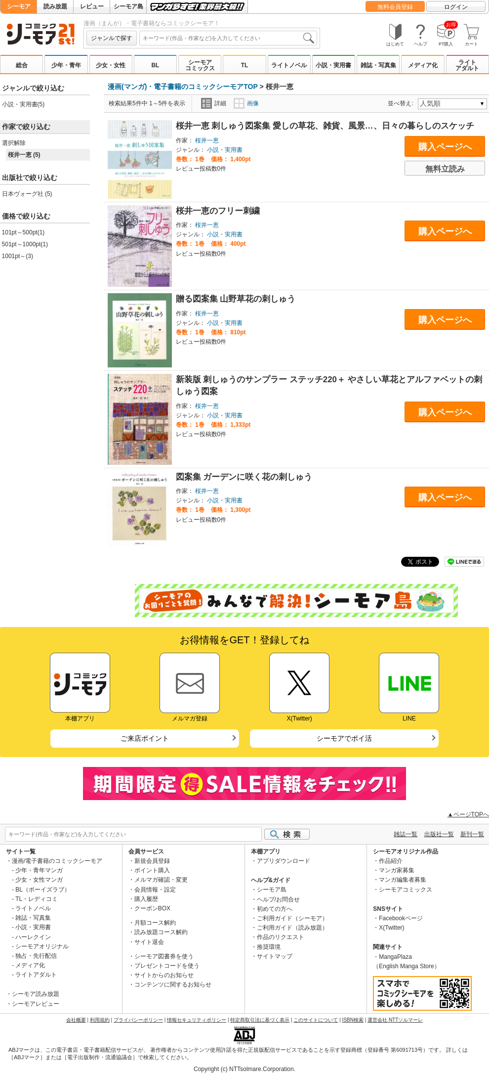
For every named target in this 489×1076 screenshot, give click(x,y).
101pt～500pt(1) (23, 232)
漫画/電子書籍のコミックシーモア (57, 860)
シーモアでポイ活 (344, 738)
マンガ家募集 (396, 870)
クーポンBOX (152, 908)
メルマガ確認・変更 (161, 879)
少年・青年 (66, 65)
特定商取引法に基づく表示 (259, 1020)
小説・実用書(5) (23, 104)
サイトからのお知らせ (164, 975)
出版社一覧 (439, 834)
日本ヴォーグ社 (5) (27, 193)
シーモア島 (128, 6)
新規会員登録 (152, 860)
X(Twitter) (391, 927)
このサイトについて (315, 1020)
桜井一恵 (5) (24, 154)
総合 (22, 65)
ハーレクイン (33, 937)
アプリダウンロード (283, 860)
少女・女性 (110, 65)
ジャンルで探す (111, 38)
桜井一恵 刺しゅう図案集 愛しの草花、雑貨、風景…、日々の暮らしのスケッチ (325, 126)
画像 (246, 103)
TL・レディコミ (36, 899)
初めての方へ (274, 908)
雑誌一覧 (405, 834)
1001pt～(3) (17, 256)
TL (244, 65)
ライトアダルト (467, 65)
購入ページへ (445, 147)
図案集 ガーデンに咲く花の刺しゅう (244, 477)
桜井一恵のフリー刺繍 (218, 211)
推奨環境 (269, 946)
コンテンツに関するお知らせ (172, 984)
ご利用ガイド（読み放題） (292, 927)
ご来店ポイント (145, 738)
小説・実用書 (333, 65)
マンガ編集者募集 (402, 879)
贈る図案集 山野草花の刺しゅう (236, 299)
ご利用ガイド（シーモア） (292, 918)
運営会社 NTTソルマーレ (395, 1020)
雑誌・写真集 (378, 65)
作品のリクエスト (280, 937)
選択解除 (14, 142)
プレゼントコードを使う (167, 965)
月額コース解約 (155, 922)
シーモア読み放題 (35, 993)
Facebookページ (401, 918)
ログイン (456, 6)
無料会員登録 (395, 6)
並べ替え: (402, 103)
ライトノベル (289, 65)
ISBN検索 (353, 1020)
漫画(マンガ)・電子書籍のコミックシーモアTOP (183, 86)
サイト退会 (149, 942)
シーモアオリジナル (42, 946)
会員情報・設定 (155, 889)
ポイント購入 (152, 870)
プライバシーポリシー (138, 1020)
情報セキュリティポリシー (196, 1020)
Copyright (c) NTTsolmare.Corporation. (244, 1069)
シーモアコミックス (200, 65)
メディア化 (423, 65)
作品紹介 (391, 860)
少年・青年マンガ (39, 870)
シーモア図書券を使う (164, 956)
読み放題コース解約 (161, 932)
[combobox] (228, 38)
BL (155, 65)
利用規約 (100, 1020)
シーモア (19, 6)
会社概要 (76, 1020)
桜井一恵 (207, 140)
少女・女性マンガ (39, 879)
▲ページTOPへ (468, 814)
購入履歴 (146, 899)
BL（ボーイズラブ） (42, 889)
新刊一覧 (472, 834)
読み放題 (55, 6)
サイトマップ (274, 956)
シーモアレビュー (35, 1003)
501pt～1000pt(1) (25, 244)
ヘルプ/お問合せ (278, 899)
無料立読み (445, 169)
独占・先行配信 (36, 955)
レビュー (92, 6)
